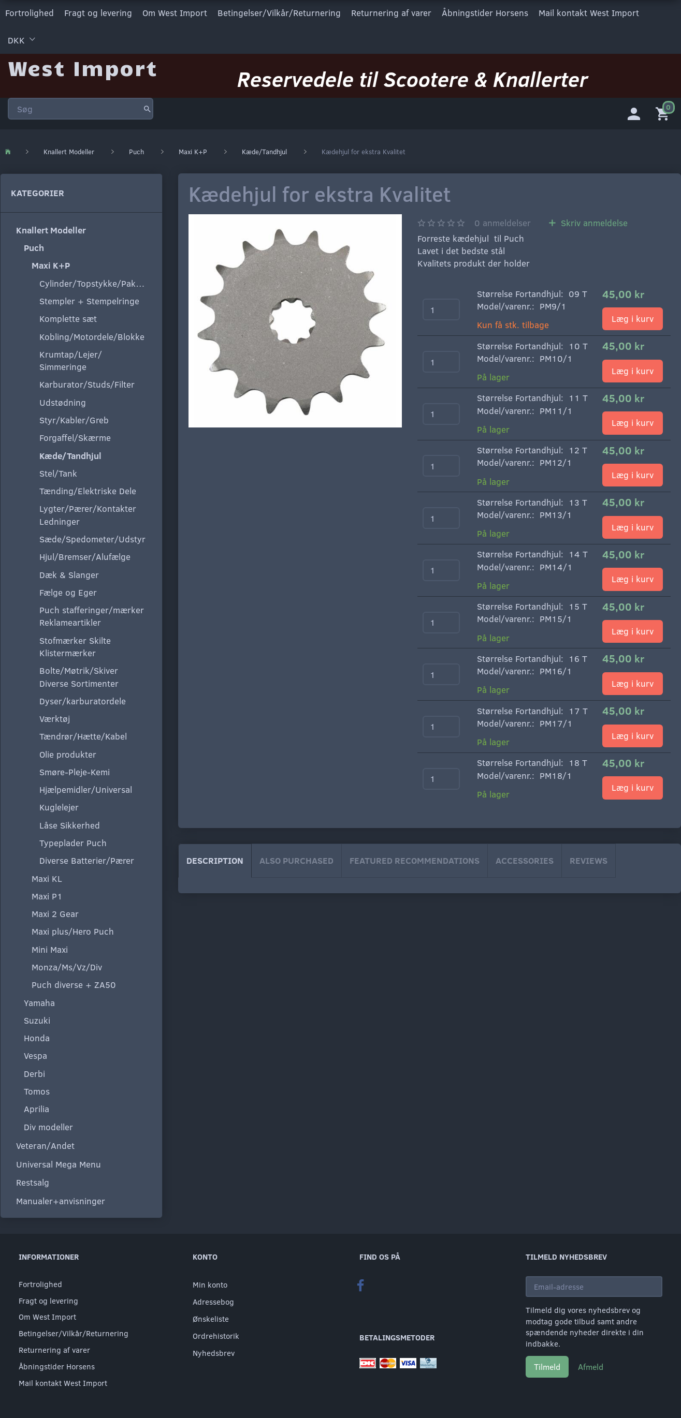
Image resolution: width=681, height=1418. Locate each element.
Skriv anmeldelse (593, 221)
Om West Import (174, 12)
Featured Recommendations (415, 858)
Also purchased (296, 858)
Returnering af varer (391, 12)
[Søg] (147, 105)
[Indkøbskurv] (664, 111)
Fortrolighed (29, 12)
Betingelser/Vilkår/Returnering (279, 12)
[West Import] (82, 64)
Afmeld (590, 1365)
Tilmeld (547, 1365)
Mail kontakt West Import (589, 12)
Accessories (525, 858)
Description (214, 858)
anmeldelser (502, 221)
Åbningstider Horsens (485, 12)
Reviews (588, 858)
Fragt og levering (98, 12)
